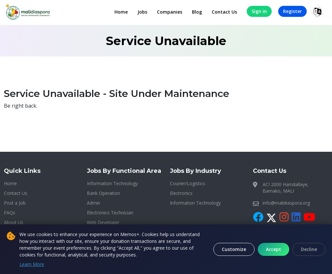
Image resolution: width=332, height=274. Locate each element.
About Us (13, 222)
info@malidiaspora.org (286, 203)
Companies (169, 12)
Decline (309, 249)
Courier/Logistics (187, 183)
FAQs (9, 212)
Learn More (31, 264)
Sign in (259, 11)
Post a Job (15, 203)
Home (121, 12)
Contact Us (224, 12)
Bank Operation (103, 193)
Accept (273, 249)
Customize (234, 249)
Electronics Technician (110, 212)
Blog (197, 12)
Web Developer (103, 222)
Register (292, 11)
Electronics (181, 193)
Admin (93, 203)
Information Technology (112, 183)
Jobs (142, 12)
